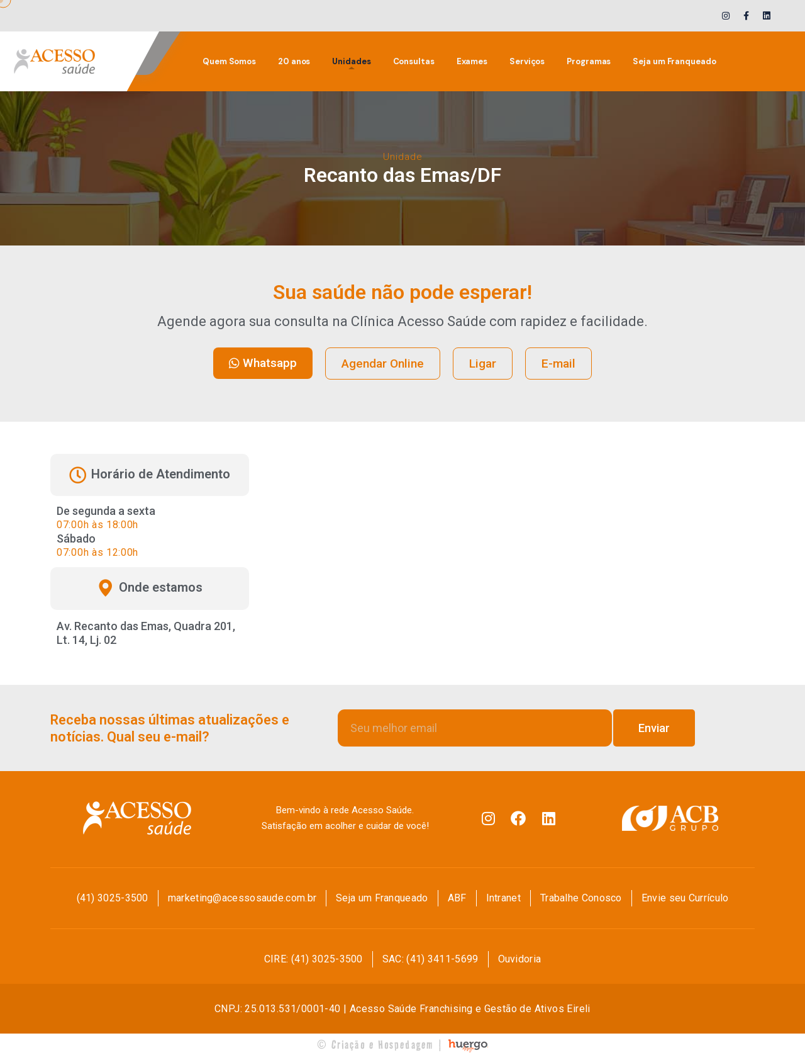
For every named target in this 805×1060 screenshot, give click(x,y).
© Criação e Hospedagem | (380, 1044)
